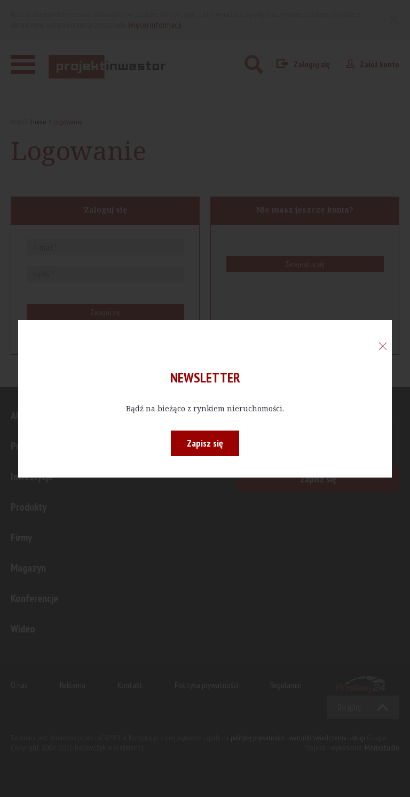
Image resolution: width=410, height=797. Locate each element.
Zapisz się (205, 443)
